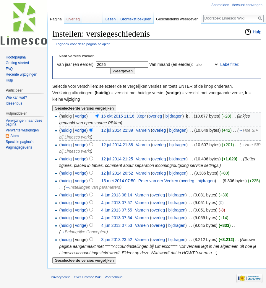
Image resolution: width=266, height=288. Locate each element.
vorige (80, 116)
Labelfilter (229, 64)
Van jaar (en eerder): (76, 64)
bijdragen (174, 116)
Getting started (17, 63)
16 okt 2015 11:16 (117, 116)
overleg (155, 116)
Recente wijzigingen (21, 74)
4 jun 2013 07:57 (116, 202)
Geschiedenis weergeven (177, 19)
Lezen (110, 19)
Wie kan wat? (16, 97)
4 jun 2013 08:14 (116, 195)
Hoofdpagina (16, 57)
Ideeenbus (14, 103)
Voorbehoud (113, 277)
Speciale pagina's (19, 142)
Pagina (56, 19)
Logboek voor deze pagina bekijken (83, 44)
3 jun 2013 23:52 (116, 239)
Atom (14, 136)
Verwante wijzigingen (22, 130)
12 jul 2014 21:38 (117, 144)
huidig (66, 130)
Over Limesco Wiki (87, 277)
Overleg (73, 19)
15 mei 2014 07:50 (118, 180)
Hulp (257, 32)
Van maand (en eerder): (171, 64)
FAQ (9, 69)
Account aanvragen (247, 5)
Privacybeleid (61, 277)
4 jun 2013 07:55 (116, 210)
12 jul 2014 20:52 (117, 173)
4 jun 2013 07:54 (116, 217)
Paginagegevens (19, 147)
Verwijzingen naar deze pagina (24, 122)
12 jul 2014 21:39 (117, 130)
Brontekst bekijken (135, 19)
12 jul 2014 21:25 (117, 159)
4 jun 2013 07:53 (116, 225)
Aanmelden (220, 5)
